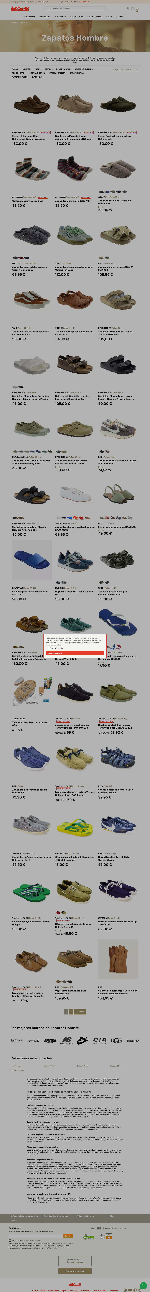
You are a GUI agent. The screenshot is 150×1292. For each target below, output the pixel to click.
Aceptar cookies (55, 653)
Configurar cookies (55, 648)
